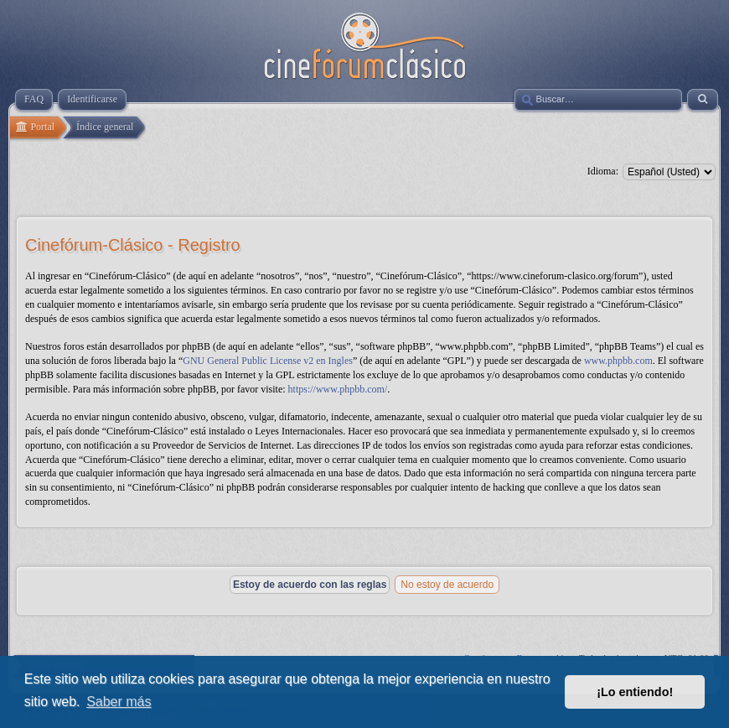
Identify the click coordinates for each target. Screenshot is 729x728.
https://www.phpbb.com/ (338, 389)
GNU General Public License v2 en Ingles (268, 361)
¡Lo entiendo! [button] (635, 692)
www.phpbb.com (618, 361)
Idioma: (602, 171)
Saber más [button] (118, 701)
